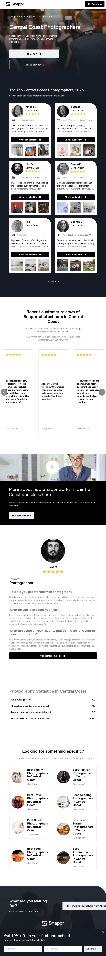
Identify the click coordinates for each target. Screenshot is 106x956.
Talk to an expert (34, 64)
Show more (53, 281)
